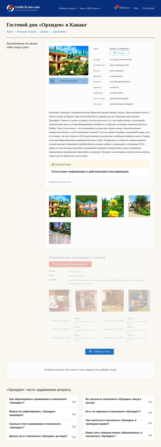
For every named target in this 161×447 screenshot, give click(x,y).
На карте (119, 53)
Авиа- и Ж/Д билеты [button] (90, 8)
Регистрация (148, 8)
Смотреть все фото (64, 81)
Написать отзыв (99, 351)
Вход (136, 8)
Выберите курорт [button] (68, 8)
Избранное (122, 8)
